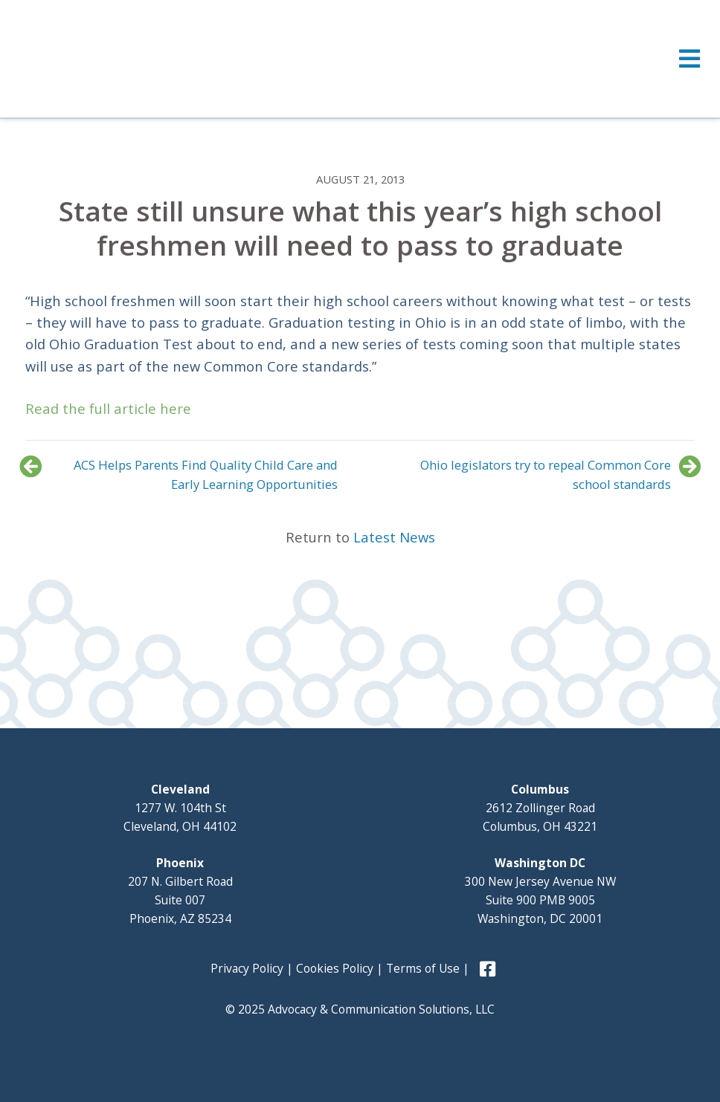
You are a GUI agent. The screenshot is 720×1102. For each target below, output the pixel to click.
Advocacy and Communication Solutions (146, 57)
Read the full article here (108, 408)
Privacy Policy (246, 968)
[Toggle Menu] (360, 58)
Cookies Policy (334, 968)
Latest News (394, 537)
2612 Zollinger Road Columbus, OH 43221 (540, 807)
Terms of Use (423, 968)
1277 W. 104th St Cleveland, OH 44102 (180, 807)
